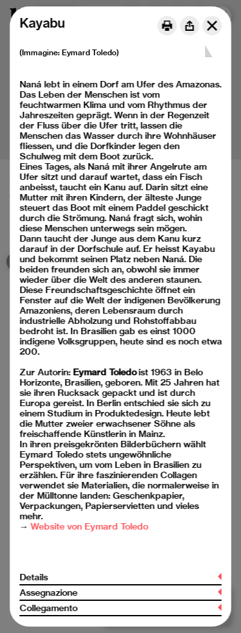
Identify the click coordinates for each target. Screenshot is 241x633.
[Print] (167, 25)
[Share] (189, 25)
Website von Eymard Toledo (89, 526)
